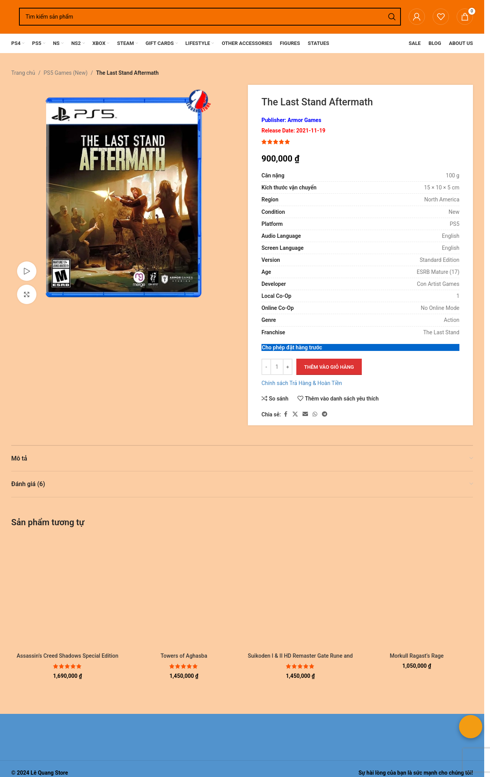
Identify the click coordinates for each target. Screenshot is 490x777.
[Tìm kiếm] (210, 17)
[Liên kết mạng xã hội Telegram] (325, 414)
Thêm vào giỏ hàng (329, 367)
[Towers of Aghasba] (184, 592)
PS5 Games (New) (66, 73)
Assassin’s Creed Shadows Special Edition (68, 656)
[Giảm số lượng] (266, 367)
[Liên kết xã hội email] (305, 414)
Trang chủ (23, 73)
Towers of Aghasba (183, 656)
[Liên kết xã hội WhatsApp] (315, 414)
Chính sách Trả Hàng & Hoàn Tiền (301, 383)
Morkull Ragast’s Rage (417, 656)
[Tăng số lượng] (287, 367)
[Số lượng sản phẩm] (277, 367)
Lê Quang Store (49, 773)
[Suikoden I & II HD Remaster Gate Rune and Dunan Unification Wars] (300, 592)
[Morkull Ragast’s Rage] (417, 592)
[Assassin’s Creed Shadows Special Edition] (67, 592)
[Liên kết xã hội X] (295, 414)
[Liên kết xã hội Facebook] (285, 414)
